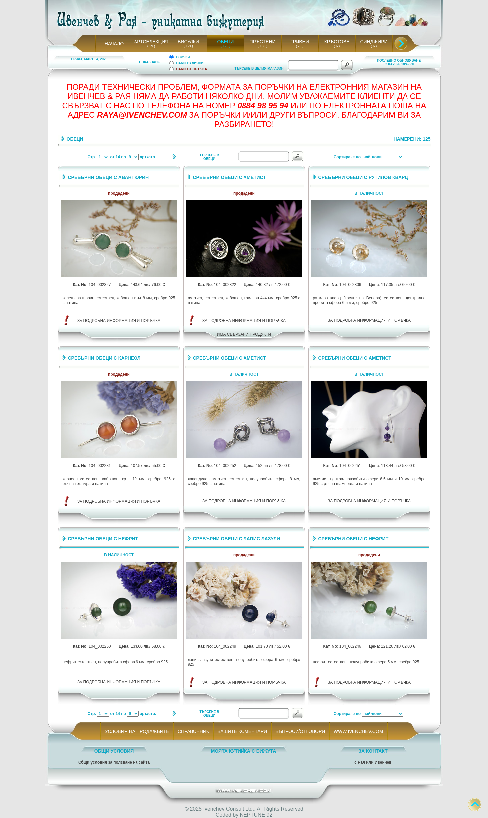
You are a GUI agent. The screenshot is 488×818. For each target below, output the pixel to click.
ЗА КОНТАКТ (373, 751)
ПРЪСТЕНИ (262, 41)
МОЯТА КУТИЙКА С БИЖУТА (243, 751)
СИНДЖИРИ (373, 41)
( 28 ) (299, 46)
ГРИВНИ (299, 41)
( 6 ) (336, 46)
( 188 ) (262, 46)
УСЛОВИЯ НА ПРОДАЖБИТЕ (137, 731)
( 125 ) (225, 46)
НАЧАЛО (114, 43)
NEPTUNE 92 (256, 815)
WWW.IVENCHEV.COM (358, 731)
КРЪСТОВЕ (337, 41)
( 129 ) (188, 46)
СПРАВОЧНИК (193, 731)
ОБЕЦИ (225, 41)
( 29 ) (151, 46)
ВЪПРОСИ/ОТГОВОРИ (300, 731)
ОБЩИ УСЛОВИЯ (114, 751)
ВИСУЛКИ (188, 41)
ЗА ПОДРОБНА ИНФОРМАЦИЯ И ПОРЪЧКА (118, 320)
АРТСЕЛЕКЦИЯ (151, 41)
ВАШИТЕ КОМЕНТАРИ (242, 731)
